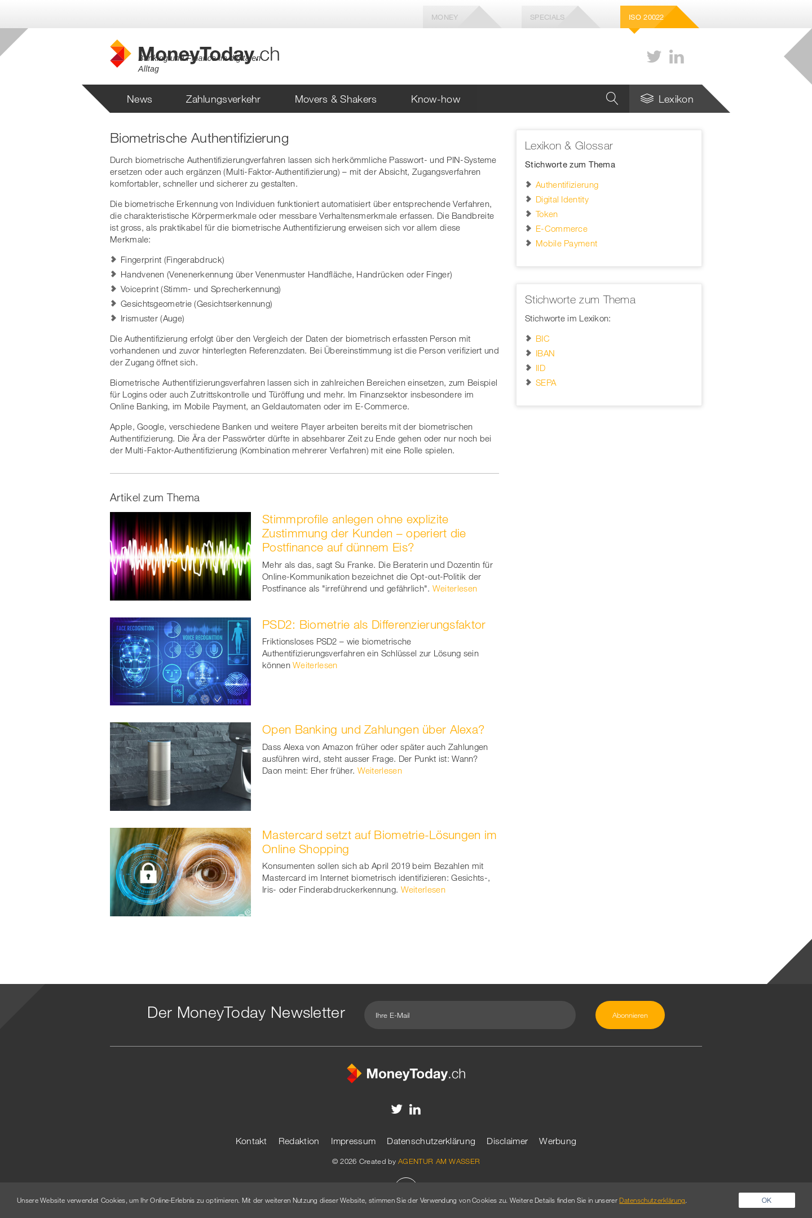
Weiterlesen (455, 588)
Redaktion (299, 1141)
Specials (547, 16)
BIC (543, 338)
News (139, 98)
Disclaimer (507, 1141)
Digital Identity (562, 199)
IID (540, 368)
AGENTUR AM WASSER (439, 1161)
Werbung (557, 1141)
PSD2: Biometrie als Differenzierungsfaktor (374, 624)
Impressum (353, 1141)
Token (547, 214)
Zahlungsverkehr (223, 98)
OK (767, 1199)
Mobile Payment (566, 243)
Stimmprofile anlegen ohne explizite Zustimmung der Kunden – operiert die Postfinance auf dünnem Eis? (364, 532)
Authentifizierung (567, 184)
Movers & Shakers (336, 98)
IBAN (545, 353)
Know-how (435, 98)
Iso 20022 (646, 16)
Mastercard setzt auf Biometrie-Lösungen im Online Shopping (379, 841)
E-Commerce (562, 228)
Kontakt (251, 1141)
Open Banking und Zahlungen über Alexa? (373, 729)
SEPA (546, 382)
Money (444, 16)
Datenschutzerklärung (431, 1141)
